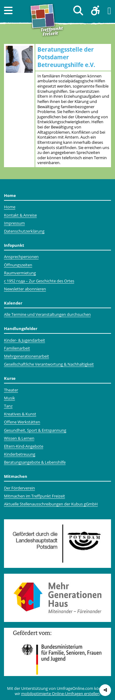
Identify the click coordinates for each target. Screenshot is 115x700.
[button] (8, 10)
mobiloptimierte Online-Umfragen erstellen (60, 693)
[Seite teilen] (105, 690)
